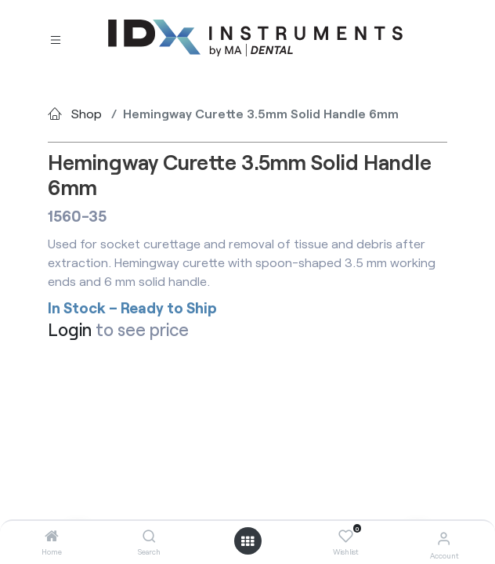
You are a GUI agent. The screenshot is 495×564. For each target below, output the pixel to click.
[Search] (149, 536)
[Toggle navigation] (55, 38)
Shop (86, 113)
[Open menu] (247, 541)
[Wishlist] (346, 536)
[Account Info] (443, 538)
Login (70, 329)
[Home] (52, 536)
